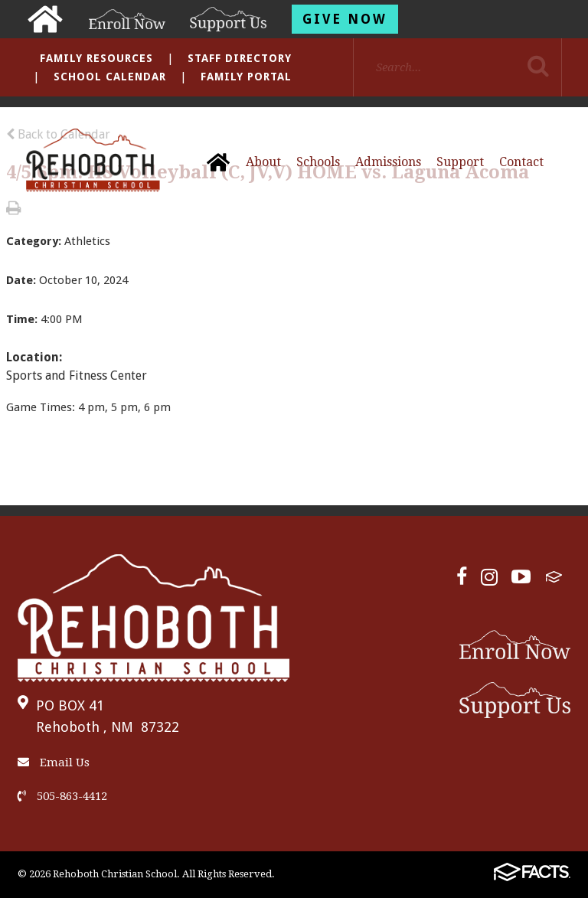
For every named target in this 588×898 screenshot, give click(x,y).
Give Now (344, 19)
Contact (521, 162)
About (263, 162)
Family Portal (246, 76)
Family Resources (96, 58)
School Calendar (110, 76)
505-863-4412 (62, 796)
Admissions (388, 162)
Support (460, 162)
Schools (318, 162)
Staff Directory (240, 58)
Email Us (54, 762)
